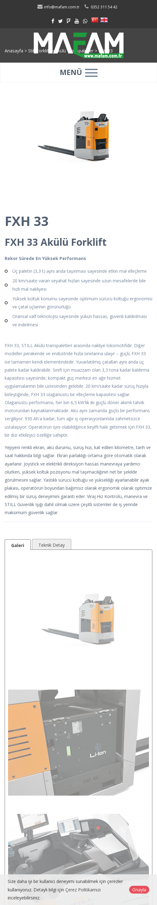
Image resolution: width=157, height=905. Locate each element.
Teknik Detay (51, 545)
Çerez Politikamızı (83, 890)
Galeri (17, 545)
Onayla (139, 890)
